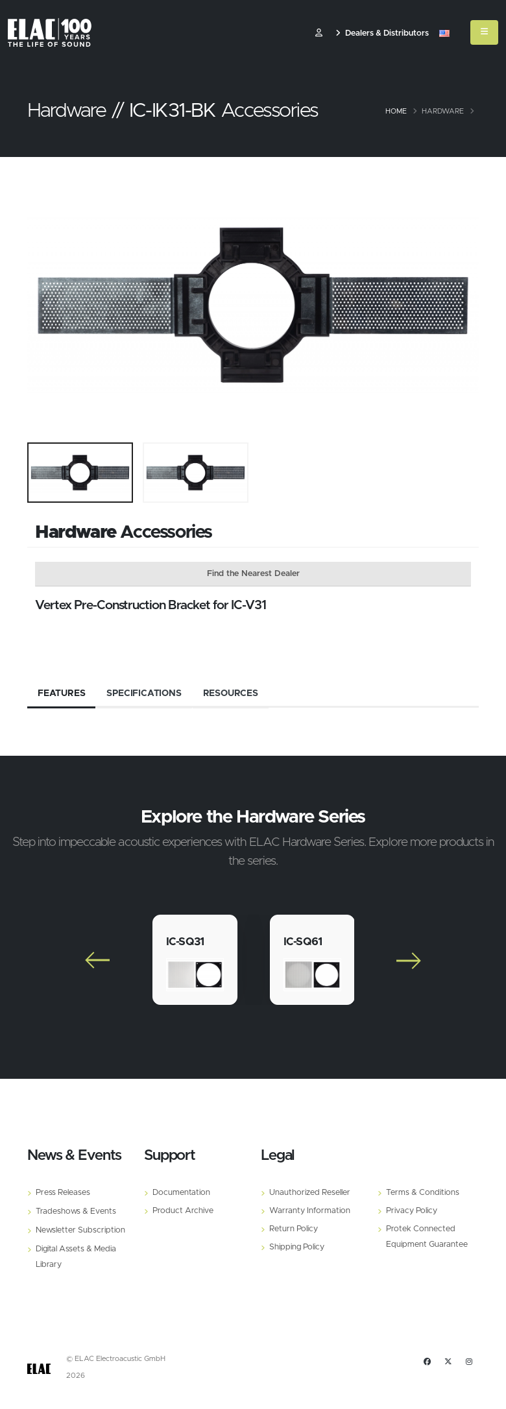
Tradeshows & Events (76, 1211)
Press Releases (63, 1192)
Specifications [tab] (143, 693)
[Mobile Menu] (484, 32)
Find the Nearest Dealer (253, 574)
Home (396, 111)
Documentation (181, 1192)
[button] (444, 34)
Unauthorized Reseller (309, 1192)
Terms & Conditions (422, 1192)
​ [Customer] (318, 33)
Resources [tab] (230, 693)
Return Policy (293, 1229)
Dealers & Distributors (382, 33)
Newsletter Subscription (80, 1230)
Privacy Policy (411, 1211)
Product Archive (182, 1211)
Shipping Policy (296, 1247)
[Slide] (43, 305)
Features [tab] (61, 693)
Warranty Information (309, 1211)
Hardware (443, 111)
